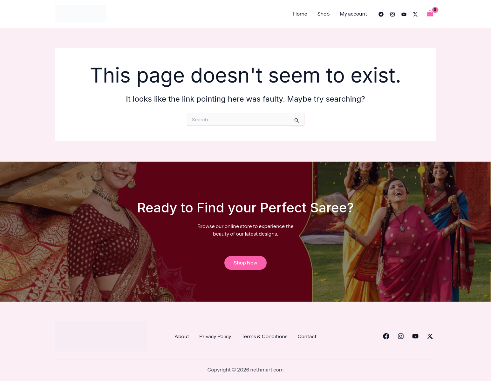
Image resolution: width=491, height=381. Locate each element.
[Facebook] (381, 14)
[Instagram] (392, 14)
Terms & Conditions (264, 336)
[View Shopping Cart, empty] (430, 13)
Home (300, 13)
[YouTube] (403, 14)
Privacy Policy (215, 336)
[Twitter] (415, 14)
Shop (323, 13)
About (181, 336)
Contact (307, 336)
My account (353, 13)
